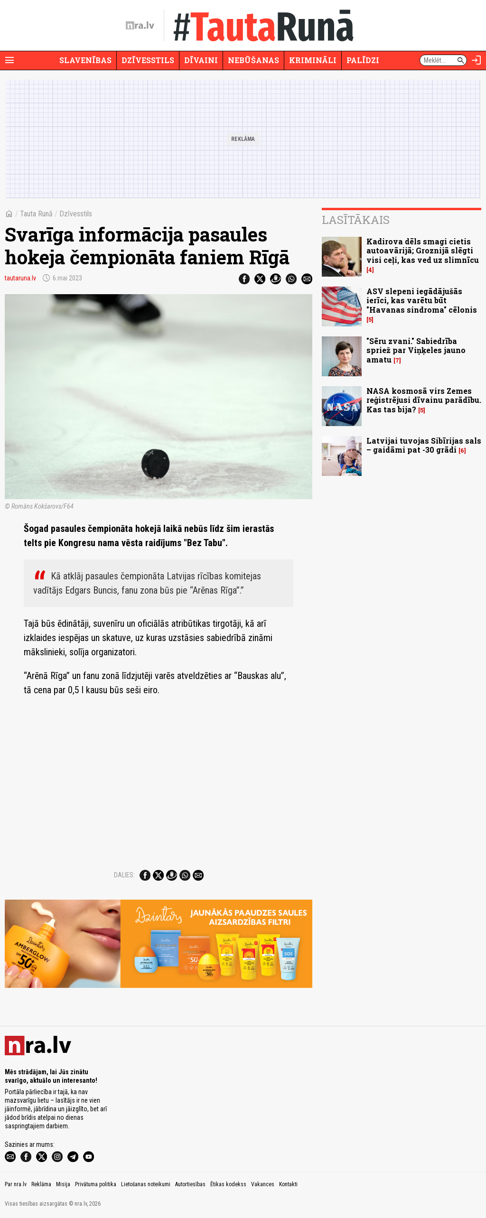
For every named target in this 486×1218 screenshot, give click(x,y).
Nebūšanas (253, 60)
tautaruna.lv (20, 278)
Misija (63, 1184)
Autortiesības (190, 1184)
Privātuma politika (95, 1184)
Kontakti (288, 1184)
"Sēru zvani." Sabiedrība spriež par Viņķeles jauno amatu (416, 350)
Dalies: (124, 875)
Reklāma (41, 1184)
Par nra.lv (16, 1184)
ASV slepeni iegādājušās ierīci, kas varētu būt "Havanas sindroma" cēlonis (421, 300)
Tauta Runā (36, 213)
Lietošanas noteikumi (145, 1184)
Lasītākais (356, 219)
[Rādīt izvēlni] (9, 60)
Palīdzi (362, 60)
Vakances (262, 1184)
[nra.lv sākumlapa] (140, 25)
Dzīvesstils (148, 60)
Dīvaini (201, 60)
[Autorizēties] (476, 60)
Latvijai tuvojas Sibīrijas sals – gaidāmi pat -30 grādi (423, 445)
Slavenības (85, 60)
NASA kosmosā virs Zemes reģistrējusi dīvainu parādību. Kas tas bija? (423, 400)
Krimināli (312, 60)
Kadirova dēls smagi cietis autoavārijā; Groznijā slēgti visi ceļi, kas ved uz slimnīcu (422, 250)
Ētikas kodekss (228, 1184)
